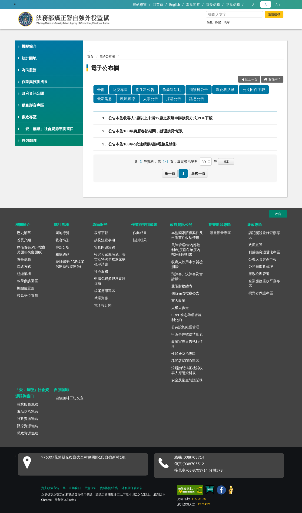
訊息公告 (196, 98)
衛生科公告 (145, 89)
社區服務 (101, 271)
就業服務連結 (27, 404)
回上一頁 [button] (251, 79)
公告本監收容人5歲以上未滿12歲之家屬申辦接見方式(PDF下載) (160, 118)
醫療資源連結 (27, 426)
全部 (101, 89)
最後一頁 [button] (198, 173)
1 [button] (183, 173)
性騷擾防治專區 (183, 353)
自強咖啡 (29, 140)
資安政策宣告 (50, 488)
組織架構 (24, 274)
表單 (227, 22)
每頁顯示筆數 (187, 161)
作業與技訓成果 (35, 81)
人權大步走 (180, 307)
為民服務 (29, 69)
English (174, 4)
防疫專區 (120, 89)
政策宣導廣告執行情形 (187, 343)
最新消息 (104, 98)
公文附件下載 (254, 89)
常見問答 (193, 4)
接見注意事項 (104, 240)
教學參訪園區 (27, 281)
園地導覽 (63, 233)
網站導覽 (140, 4)
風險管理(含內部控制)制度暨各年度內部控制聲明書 (185, 250)
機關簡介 (29, 46)
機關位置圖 (25, 288)
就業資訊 (101, 298)
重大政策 (178, 300)
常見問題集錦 (104, 247)
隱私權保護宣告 (132, 488)
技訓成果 (140, 240)
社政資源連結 (27, 418)
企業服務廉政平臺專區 (264, 283)
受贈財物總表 (181, 286)
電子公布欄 (107, 56)
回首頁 (158, 4)
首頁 (90, 56)
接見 (210, 22)
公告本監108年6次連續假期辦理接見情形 (142, 144)
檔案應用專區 (104, 290)
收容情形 (63, 240)
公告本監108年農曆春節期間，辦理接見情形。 (147, 131)
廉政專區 (29, 117)
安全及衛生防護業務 (187, 380)
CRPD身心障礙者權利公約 (186, 317)
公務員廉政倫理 (261, 266)
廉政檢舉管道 (259, 274)
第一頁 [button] (170, 173)
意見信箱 (233, 4)
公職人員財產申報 (262, 259)
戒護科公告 (198, 89)
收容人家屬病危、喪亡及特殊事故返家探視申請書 (110, 259)
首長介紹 (24, 240)
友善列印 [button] (274, 79)
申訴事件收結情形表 (187, 334)
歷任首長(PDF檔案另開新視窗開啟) (31, 249)
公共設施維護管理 (185, 327)
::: (15, 3)
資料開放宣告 (109, 488)
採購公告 (173, 98)
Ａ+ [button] (277, 4)
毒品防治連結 (27, 411)
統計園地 (29, 58)
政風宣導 (127, 98)
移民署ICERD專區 (185, 361)
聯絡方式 (24, 266)
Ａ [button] (265, 4)
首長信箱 (213, 4)
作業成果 (140, 233)
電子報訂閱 (103, 305)
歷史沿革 (24, 233)
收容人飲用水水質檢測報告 (187, 264)
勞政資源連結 (27, 433)
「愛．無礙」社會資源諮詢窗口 (48, 128)
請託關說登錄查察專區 (264, 235)
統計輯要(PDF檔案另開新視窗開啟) (70, 263)
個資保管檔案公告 (185, 293)
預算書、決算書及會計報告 (187, 276)
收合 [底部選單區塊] (278, 214)
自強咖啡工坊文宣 (69, 398)
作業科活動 (172, 89)
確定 (226, 161)
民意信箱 (90, 488)
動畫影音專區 (33, 105)
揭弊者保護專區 (261, 293)
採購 (218, 22)
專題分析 (63, 247)
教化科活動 (225, 89)
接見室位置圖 (27, 295)
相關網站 (63, 254)
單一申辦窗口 (72, 488)
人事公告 (150, 98)
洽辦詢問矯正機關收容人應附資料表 (187, 370)
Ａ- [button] (254, 4)
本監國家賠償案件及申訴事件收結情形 (187, 235)
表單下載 (101, 233)
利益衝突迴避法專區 (264, 252)
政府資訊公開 (33, 93)
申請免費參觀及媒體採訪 (110, 280)
